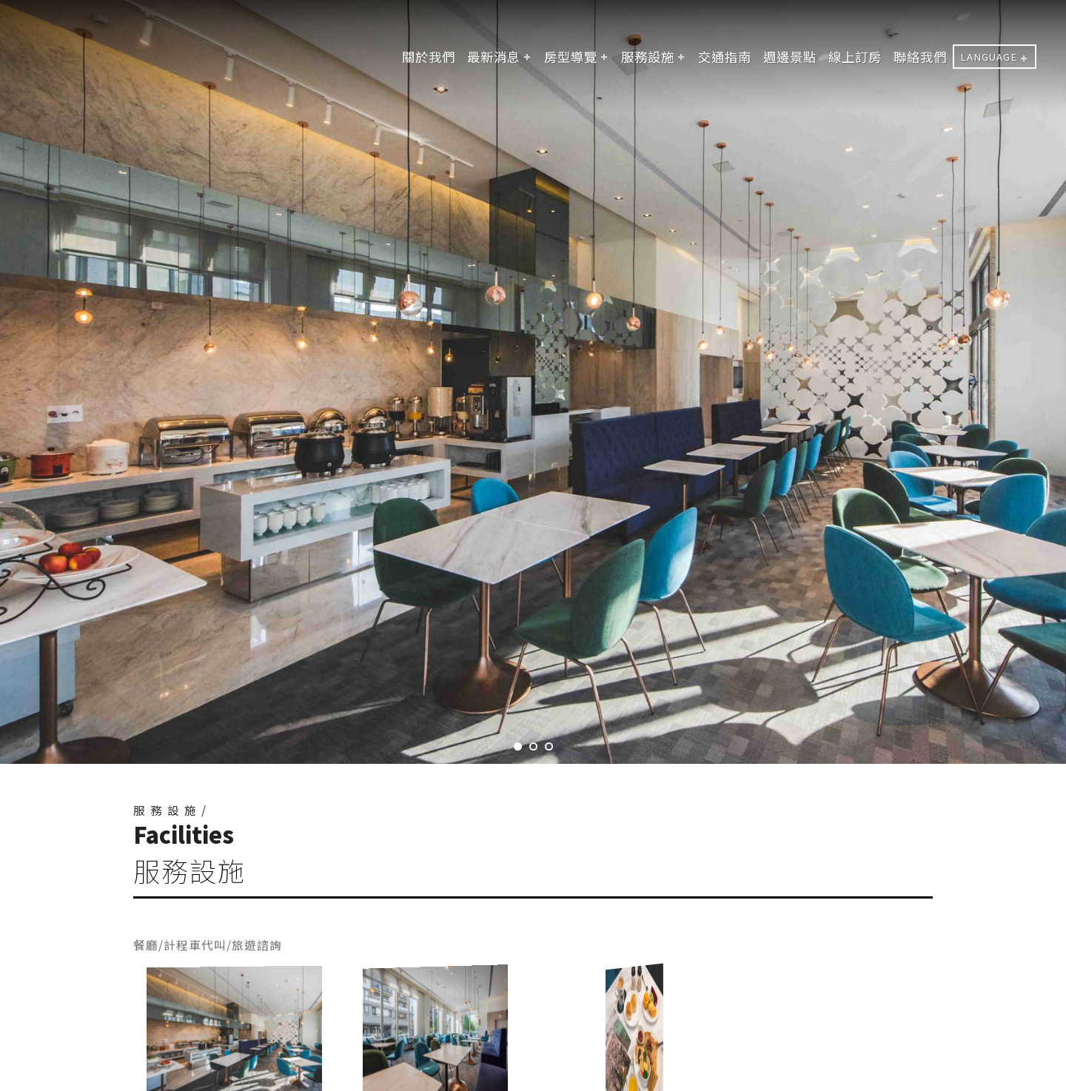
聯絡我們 (920, 56)
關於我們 (428, 56)
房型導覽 (570, 56)
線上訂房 (855, 56)
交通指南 (724, 56)
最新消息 (493, 56)
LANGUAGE (988, 57)
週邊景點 (790, 56)
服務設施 (647, 56)
